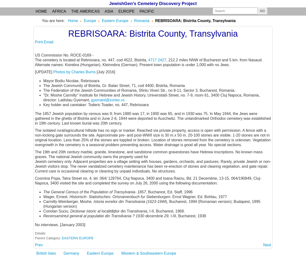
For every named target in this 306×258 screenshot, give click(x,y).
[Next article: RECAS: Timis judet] (267, 245)
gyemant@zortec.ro (108, 100)
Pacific (147, 11)
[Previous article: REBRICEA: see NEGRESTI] (39, 245)
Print (39, 42)
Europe (126, 11)
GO (262, 11)
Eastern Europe (100, 253)
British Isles (46, 253)
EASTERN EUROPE (78, 238)
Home (41, 11)
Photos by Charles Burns (74, 72)
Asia (109, 11)
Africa (59, 11)
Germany (71, 253)
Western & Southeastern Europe (148, 253)
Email (48, 42)
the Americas (85, 11)
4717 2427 (157, 60)
